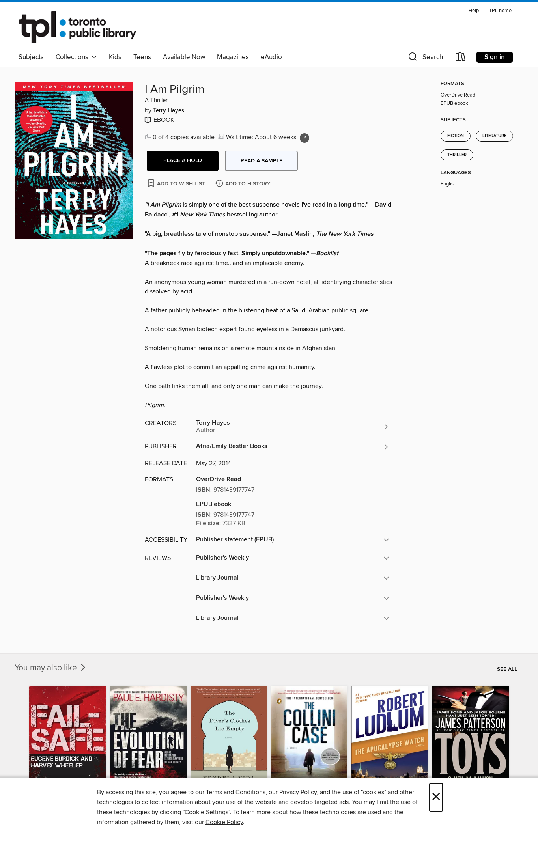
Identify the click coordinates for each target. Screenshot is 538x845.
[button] (425, 58)
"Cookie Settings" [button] (206, 812)
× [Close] (436, 797)
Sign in (494, 57)
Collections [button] (76, 57)
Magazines (233, 57)
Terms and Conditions (235, 792)
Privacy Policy (298, 792)
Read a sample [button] (261, 160)
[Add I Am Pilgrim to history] (244, 184)
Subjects (31, 57)
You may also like (51, 668)
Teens (142, 57)
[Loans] (461, 58)
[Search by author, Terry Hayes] (292, 426)
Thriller (457, 155)
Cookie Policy (224, 822)
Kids (115, 57)
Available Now (184, 57)
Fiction (455, 136)
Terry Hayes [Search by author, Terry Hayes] (168, 110)
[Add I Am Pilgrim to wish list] (177, 183)
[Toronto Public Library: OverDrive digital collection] (77, 27)
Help (474, 11)
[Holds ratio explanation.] (304, 138)
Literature (494, 136)
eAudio (271, 57)
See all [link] (507, 669)
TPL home (500, 11)
